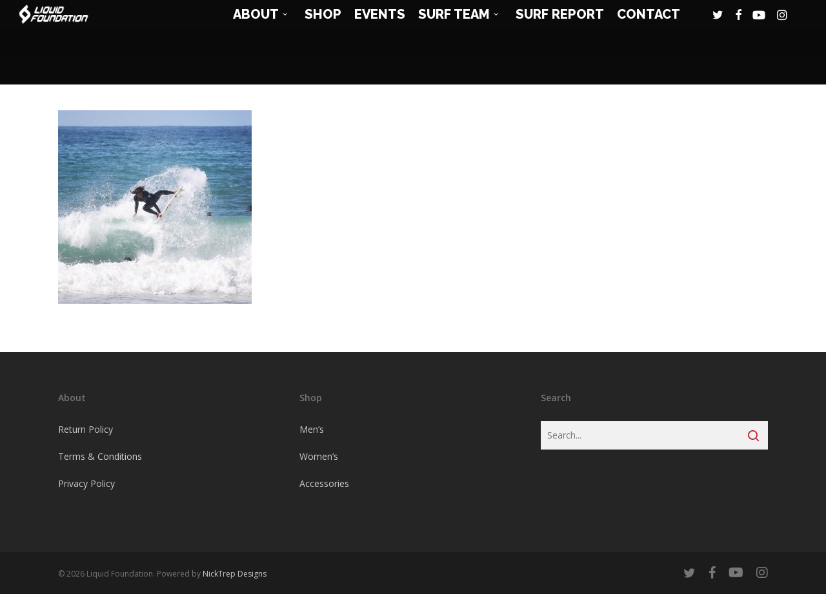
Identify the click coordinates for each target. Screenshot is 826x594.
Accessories (324, 483)
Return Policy (85, 429)
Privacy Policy (86, 483)
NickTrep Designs (235, 573)
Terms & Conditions (100, 456)
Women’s (318, 456)
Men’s (311, 429)
